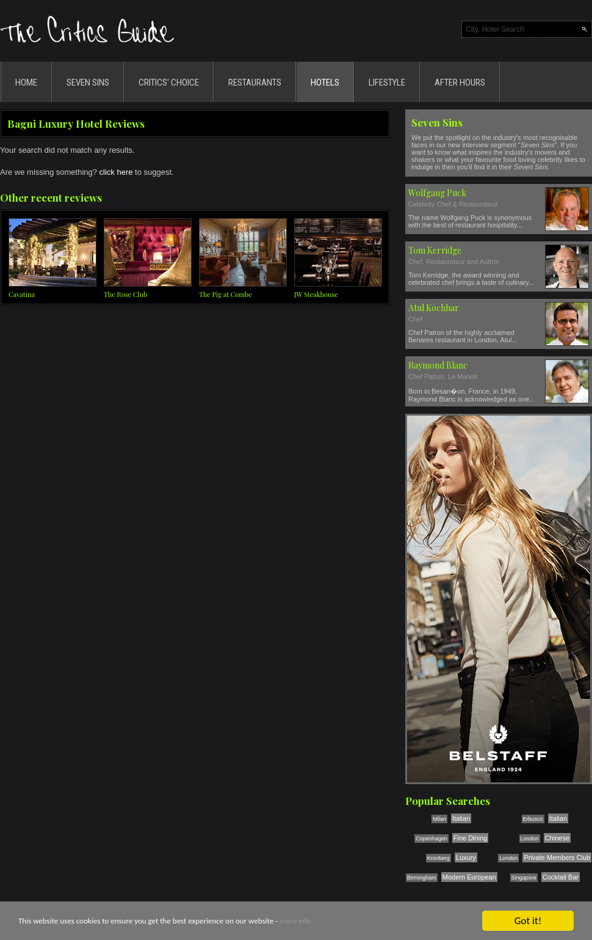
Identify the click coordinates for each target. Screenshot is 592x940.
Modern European (469, 877)
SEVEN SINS (88, 82)
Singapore (523, 878)
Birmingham (421, 878)
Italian (461, 818)
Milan (439, 819)
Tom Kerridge (434, 250)
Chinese (557, 838)
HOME (26, 82)
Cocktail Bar (561, 877)
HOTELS (325, 82)
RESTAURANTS (254, 82)
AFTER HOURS (460, 82)
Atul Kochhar (433, 308)
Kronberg (438, 858)
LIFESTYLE (387, 82)
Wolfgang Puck (437, 193)
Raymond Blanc (437, 365)
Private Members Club (557, 857)
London (530, 838)
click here (116, 172)
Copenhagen (431, 838)
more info (295, 922)
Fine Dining (470, 838)
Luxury (466, 857)
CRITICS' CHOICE (169, 82)
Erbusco (533, 819)
